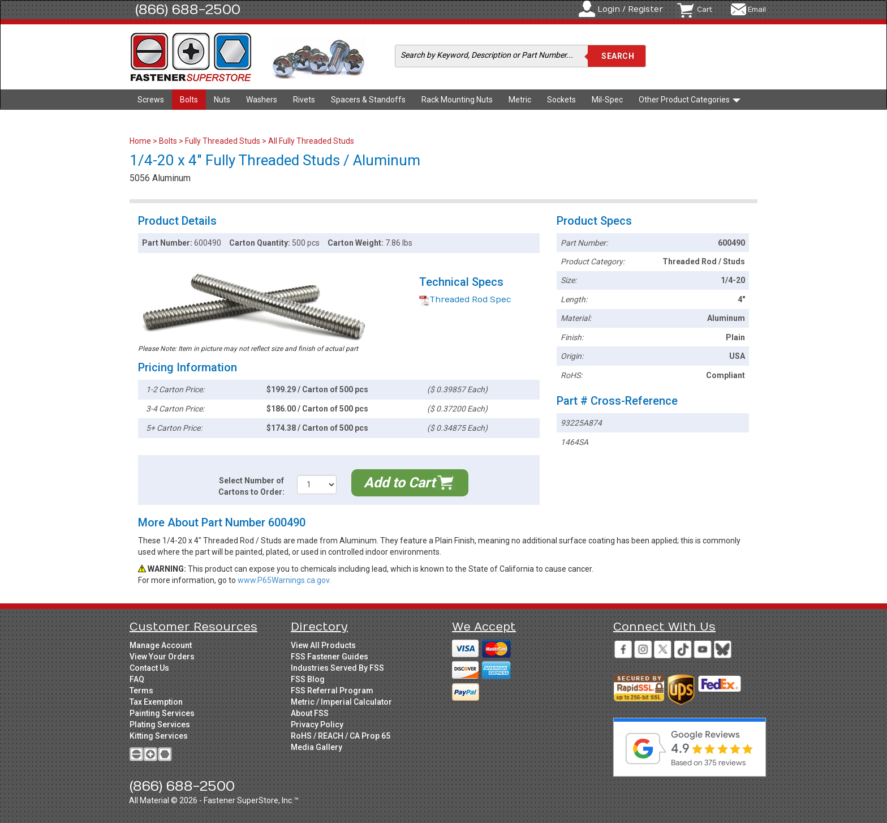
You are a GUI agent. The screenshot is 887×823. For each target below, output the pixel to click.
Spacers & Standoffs (368, 99)
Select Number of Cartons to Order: (251, 486)
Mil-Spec (607, 99)
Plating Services (160, 724)
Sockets (561, 99)
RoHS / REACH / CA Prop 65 (340, 735)
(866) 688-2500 (187, 10)
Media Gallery (316, 747)
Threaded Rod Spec (465, 300)
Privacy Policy (317, 724)
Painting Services (162, 713)
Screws (150, 99)
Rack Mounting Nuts (457, 99)
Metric (520, 99)
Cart (704, 10)
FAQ (137, 679)
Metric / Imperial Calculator (341, 701)
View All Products (323, 645)
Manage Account (161, 645)
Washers (261, 99)
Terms (141, 690)
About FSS (310, 713)
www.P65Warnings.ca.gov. (284, 580)
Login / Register (630, 9)
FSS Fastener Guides (329, 656)
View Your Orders (162, 656)
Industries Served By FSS (337, 667)
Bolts (189, 99)
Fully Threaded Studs (222, 140)
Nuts (222, 99)
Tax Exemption (156, 701)
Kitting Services (159, 735)
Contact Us (149, 667)
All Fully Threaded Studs (311, 140)
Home (141, 140)
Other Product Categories (689, 99)
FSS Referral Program (332, 690)
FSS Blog (308, 679)
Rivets (304, 99)
